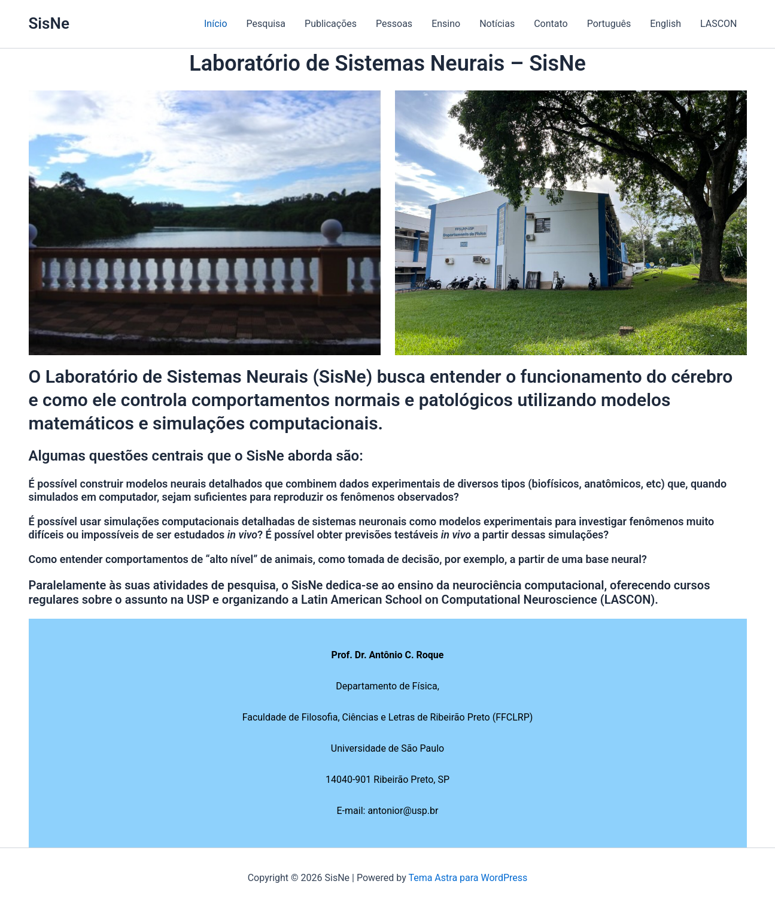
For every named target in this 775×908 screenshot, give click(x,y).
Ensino (445, 23)
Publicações (331, 23)
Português (609, 23)
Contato (551, 23)
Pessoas (394, 23)
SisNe (49, 23)
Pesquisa (266, 23)
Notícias (497, 23)
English (665, 23)
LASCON (718, 23)
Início (215, 23)
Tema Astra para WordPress (467, 877)
